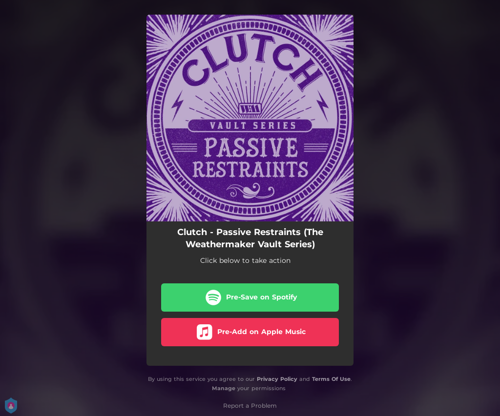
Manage (223, 388)
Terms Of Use (331, 379)
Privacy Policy (277, 379)
